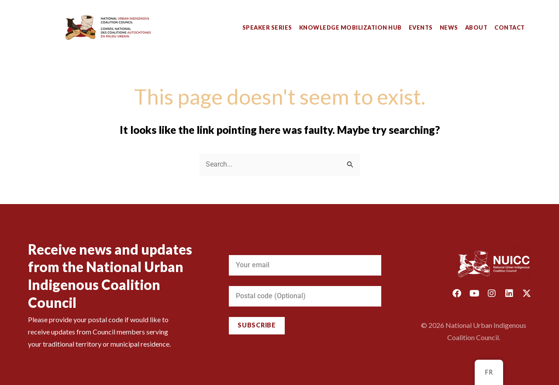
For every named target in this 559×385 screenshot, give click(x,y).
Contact (509, 27)
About (476, 27)
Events (421, 27)
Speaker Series (267, 27)
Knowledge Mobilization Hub (350, 27)
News (449, 27)
